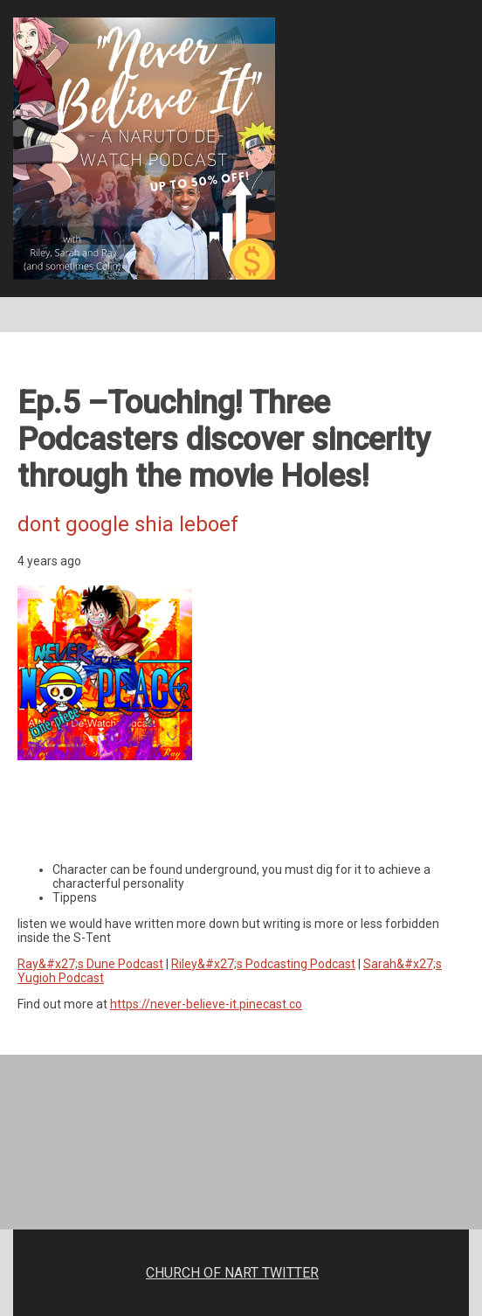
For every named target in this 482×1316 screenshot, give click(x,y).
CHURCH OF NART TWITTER (232, 1272)
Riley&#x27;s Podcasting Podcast (263, 964)
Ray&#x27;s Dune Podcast (90, 964)
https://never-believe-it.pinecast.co (206, 1004)
